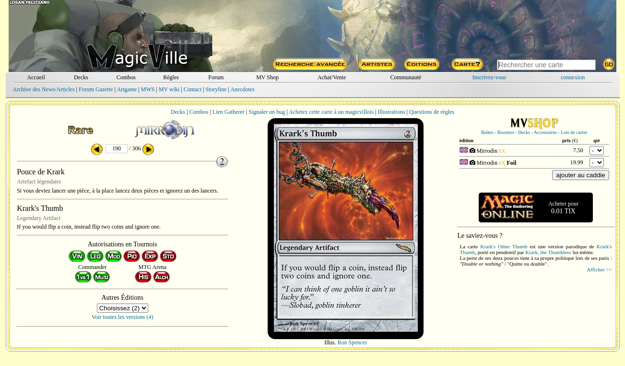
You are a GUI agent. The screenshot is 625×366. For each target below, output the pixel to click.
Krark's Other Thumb (503, 246)
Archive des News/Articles (43, 89)
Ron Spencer (352, 342)
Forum (216, 77)
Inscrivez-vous (489, 77)
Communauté (405, 77)
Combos (126, 77)
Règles (171, 77)
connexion (573, 77)
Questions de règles (431, 112)
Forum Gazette (96, 89)
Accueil (36, 77)
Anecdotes (242, 89)
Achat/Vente (332, 77)
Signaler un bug (266, 112)
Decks (81, 77)
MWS (148, 89)
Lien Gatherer (228, 112)
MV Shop (267, 77)
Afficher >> (599, 269)
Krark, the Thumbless (548, 252)
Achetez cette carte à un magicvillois (331, 112)
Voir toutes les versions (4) (122, 317)
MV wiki (169, 89)
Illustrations (391, 112)
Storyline (215, 89)
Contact (192, 89)
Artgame (127, 89)
